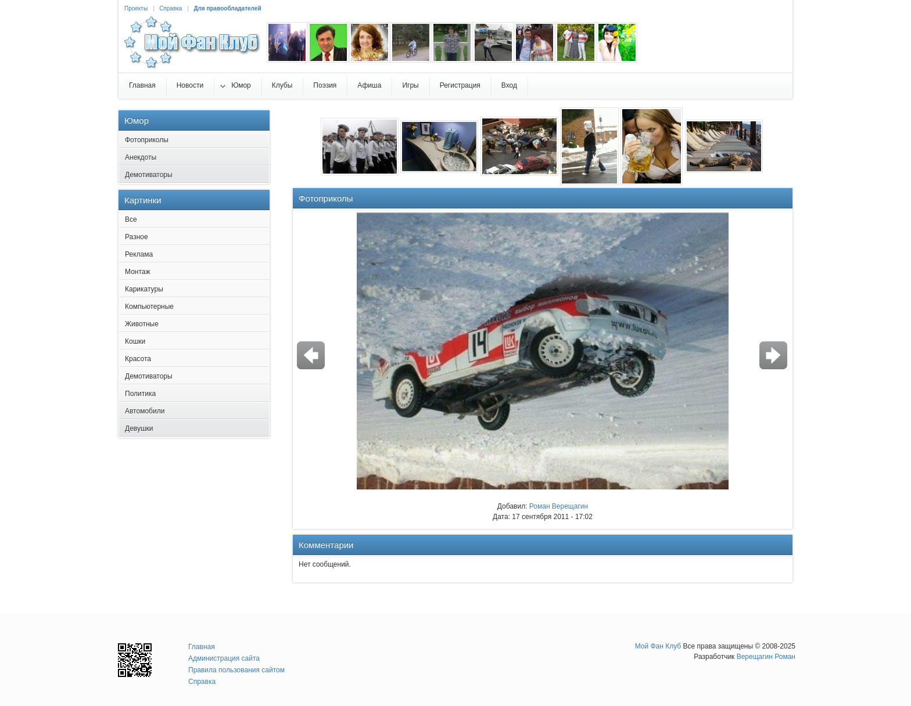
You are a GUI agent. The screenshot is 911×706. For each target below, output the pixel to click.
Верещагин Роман (766, 657)
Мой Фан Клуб (658, 646)
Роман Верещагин (558, 506)
